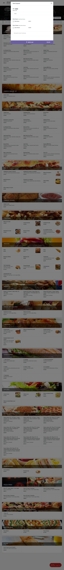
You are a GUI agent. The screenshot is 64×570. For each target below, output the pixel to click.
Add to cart (38, 42)
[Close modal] (51, 3)
